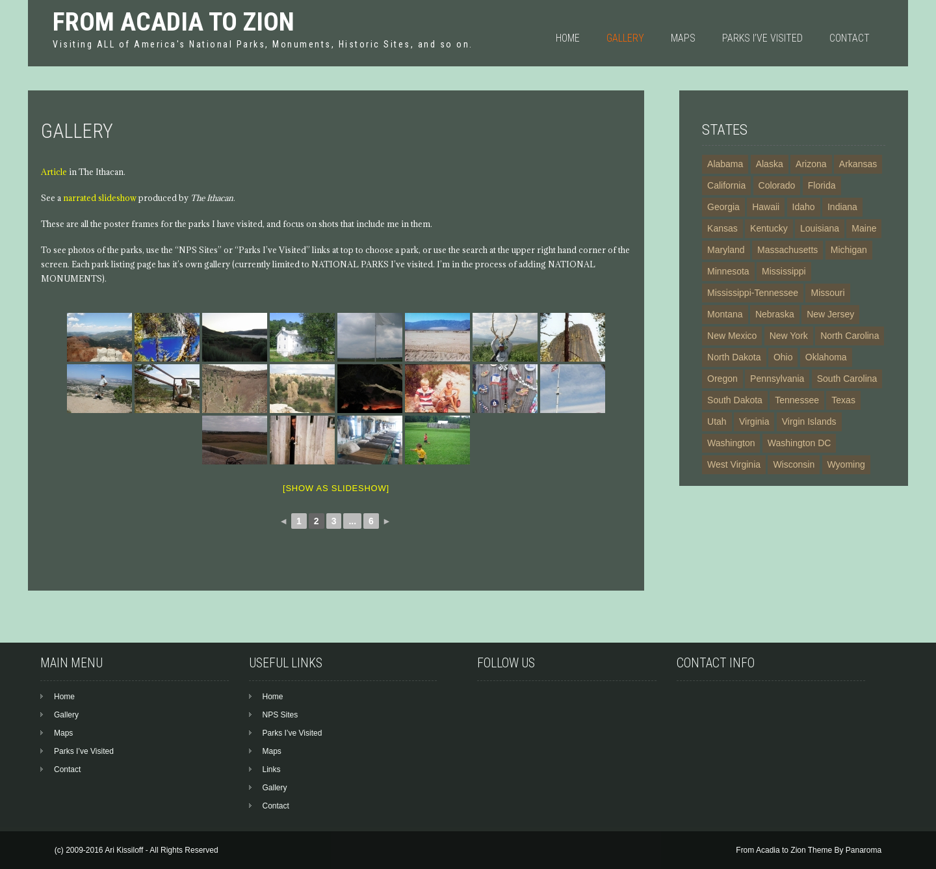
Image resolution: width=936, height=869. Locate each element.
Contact (849, 38)
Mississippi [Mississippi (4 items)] (784, 271)
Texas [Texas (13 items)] (843, 400)
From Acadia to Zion (173, 22)
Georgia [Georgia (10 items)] (723, 207)
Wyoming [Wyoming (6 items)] (846, 464)
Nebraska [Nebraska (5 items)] (774, 314)
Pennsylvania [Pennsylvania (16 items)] (777, 378)
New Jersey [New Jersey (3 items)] (830, 314)
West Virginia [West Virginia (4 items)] (733, 464)
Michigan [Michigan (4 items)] (849, 250)
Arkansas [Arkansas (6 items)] (858, 164)
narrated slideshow (99, 198)
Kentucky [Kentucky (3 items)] (769, 228)
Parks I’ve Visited (762, 38)
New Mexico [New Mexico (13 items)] (732, 335)
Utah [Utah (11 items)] (717, 421)
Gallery (625, 38)
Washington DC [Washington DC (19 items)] (799, 443)
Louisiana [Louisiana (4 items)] (819, 228)
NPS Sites (280, 714)
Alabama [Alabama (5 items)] (725, 164)
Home (568, 38)
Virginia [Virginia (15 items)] (754, 421)
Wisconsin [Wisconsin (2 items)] (793, 464)
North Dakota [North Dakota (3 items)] (733, 357)
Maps (683, 38)
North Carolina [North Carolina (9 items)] (849, 335)
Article (54, 172)
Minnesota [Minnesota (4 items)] (728, 271)
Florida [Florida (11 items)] (822, 185)
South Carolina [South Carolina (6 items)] (847, 378)
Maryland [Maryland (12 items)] (726, 250)
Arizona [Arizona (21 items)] (811, 164)
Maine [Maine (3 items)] (864, 228)
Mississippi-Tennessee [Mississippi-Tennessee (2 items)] (752, 292)
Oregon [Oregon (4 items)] (722, 378)
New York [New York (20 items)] (789, 335)
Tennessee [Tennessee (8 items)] (797, 400)
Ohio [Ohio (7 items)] (783, 357)
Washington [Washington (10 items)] (731, 443)
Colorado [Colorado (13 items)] (777, 185)
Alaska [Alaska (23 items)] (769, 164)
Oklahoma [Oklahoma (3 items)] (826, 357)
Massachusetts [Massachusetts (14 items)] (787, 250)
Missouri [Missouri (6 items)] (827, 292)
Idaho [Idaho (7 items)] (803, 207)
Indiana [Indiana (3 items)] (842, 207)
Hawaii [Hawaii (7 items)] (765, 207)
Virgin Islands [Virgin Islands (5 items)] (809, 421)
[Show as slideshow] (336, 488)
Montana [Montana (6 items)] (724, 314)
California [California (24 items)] (726, 185)
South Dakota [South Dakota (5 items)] (734, 400)
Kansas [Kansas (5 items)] (722, 228)
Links (272, 769)
